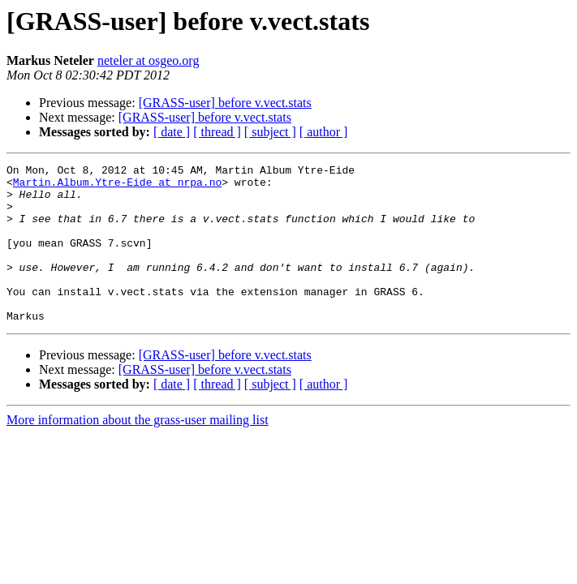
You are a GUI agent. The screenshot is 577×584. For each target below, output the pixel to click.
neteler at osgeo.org (148, 60)
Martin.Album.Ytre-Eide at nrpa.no (117, 186)
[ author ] (323, 132)
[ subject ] (270, 132)
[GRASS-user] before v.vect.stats (225, 103)
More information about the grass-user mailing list (137, 451)
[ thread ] (217, 132)
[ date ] (171, 132)
